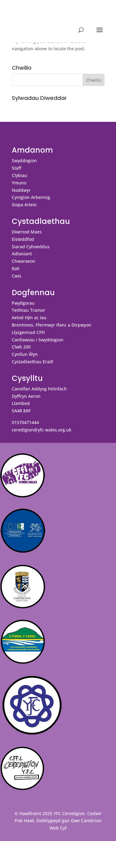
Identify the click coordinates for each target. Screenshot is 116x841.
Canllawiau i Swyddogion (37, 340)
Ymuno (19, 183)
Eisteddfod (23, 239)
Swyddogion (24, 160)
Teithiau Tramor (28, 310)
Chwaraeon (23, 261)
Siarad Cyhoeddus (30, 246)
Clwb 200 (21, 347)
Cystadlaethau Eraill (32, 362)
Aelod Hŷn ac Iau (29, 317)
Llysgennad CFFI (28, 332)
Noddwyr (21, 190)
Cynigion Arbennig (31, 197)
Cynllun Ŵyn (25, 354)
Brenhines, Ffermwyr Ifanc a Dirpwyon (51, 325)
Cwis (16, 276)
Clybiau (19, 175)
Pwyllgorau (23, 303)
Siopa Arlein (24, 205)
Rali (15, 268)
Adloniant (22, 254)
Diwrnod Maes (27, 232)
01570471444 (25, 422)
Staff (16, 168)
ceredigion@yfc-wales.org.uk (41, 430)
